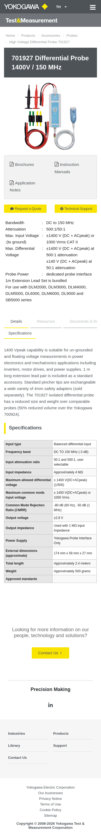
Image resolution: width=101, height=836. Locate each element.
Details (16, 321)
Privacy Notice (50, 799)
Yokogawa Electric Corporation (50, 787)
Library (14, 746)
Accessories (50, 36)
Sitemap (50, 815)
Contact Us (50, 653)
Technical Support (76, 209)
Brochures (24, 164)
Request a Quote (25, 209)
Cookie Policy (50, 810)
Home (10, 36)
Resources (46, 321)
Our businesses (50, 793)
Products (28, 36)
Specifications (20, 333)
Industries (16, 733)
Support (60, 746)
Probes (72, 36)
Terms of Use (50, 804)
